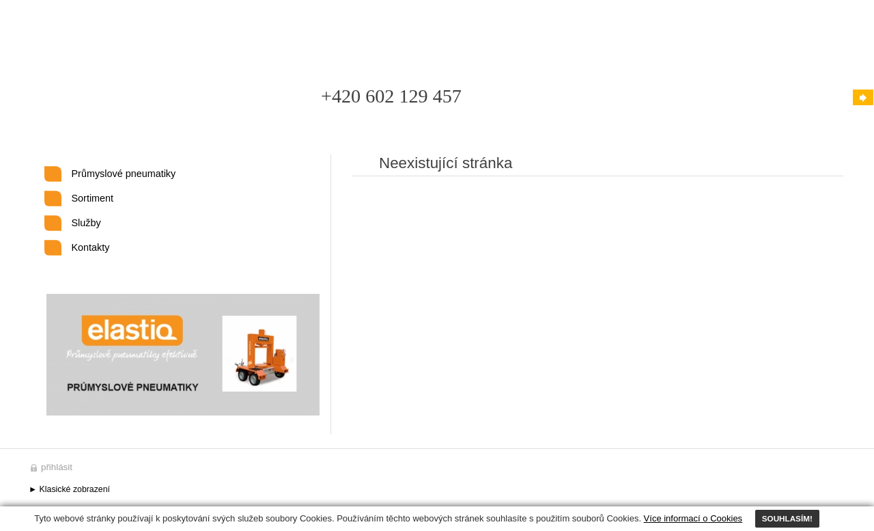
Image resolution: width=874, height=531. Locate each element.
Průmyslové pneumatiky (124, 173)
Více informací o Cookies (693, 518)
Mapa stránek (376, 32)
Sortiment (93, 198)
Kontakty (91, 247)
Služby (86, 222)
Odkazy (439, 32)
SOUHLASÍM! (787, 518)
